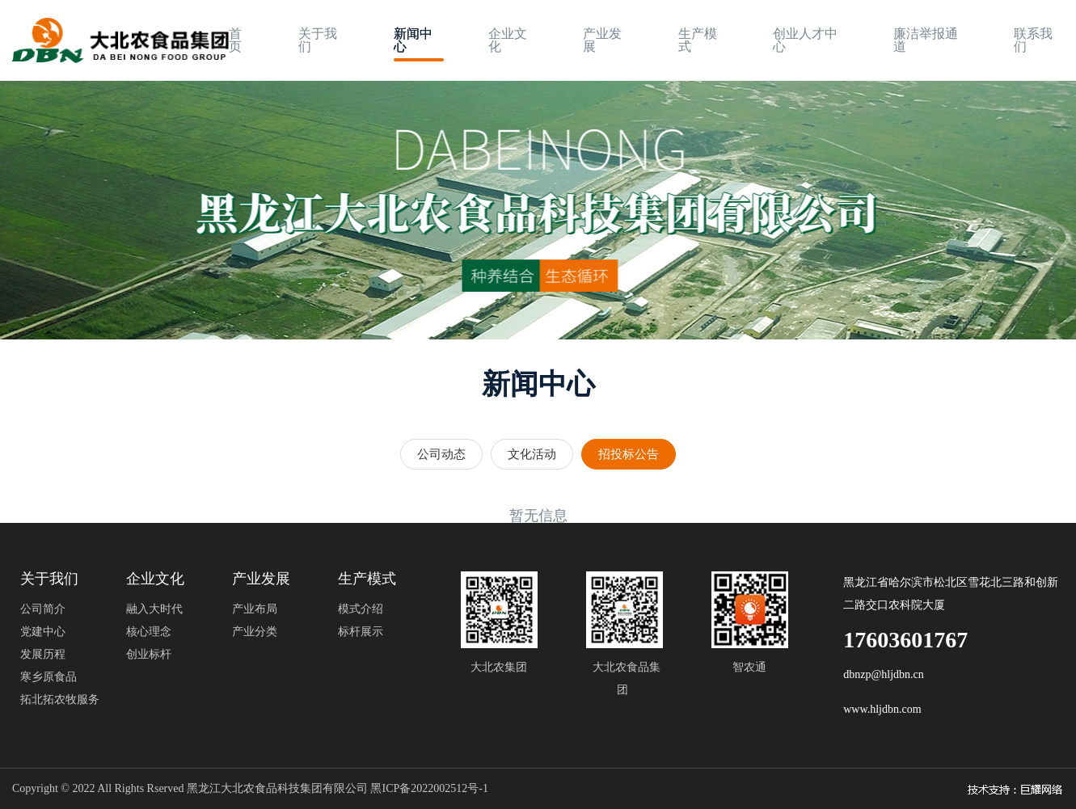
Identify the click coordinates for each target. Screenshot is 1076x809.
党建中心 (42, 632)
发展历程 (42, 654)
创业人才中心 (805, 40)
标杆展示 (360, 632)
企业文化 (507, 40)
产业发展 (602, 40)
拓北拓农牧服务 (59, 699)
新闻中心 (413, 40)
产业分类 (254, 632)
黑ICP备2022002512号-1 (428, 788)
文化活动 (532, 454)
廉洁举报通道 (925, 40)
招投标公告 (628, 454)
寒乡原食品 (48, 677)
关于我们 (317, 40)
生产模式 (697, 40)
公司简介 (42, 609)
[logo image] (120, 41)
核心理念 (148, 632)
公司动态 (441, 454)
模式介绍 (360, 609)
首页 (235, 40)
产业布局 (254, 609)
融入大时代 (154, 609)
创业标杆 (148, 654)
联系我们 (1033, 40)
